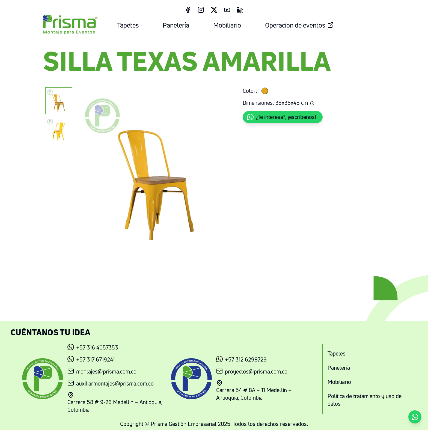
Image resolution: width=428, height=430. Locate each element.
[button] (283, 117)
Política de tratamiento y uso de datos (365, 399)
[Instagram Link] (200, 9)
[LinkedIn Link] (240, 9)
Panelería (176, 25)
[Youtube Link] (227, 9)
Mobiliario (227, 25)
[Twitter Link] (214, 9)
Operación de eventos (299, 25)
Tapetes (128, 25)
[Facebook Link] (187, 9)
